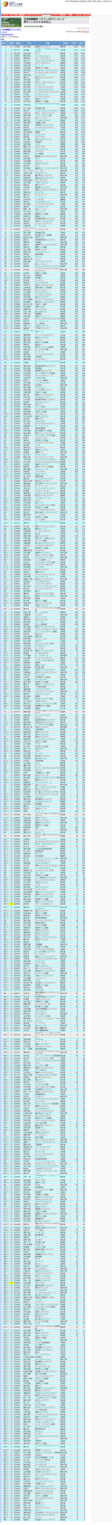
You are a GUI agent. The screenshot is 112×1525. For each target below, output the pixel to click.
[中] (85, 31)
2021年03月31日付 (7, 34)
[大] (88, 31)
